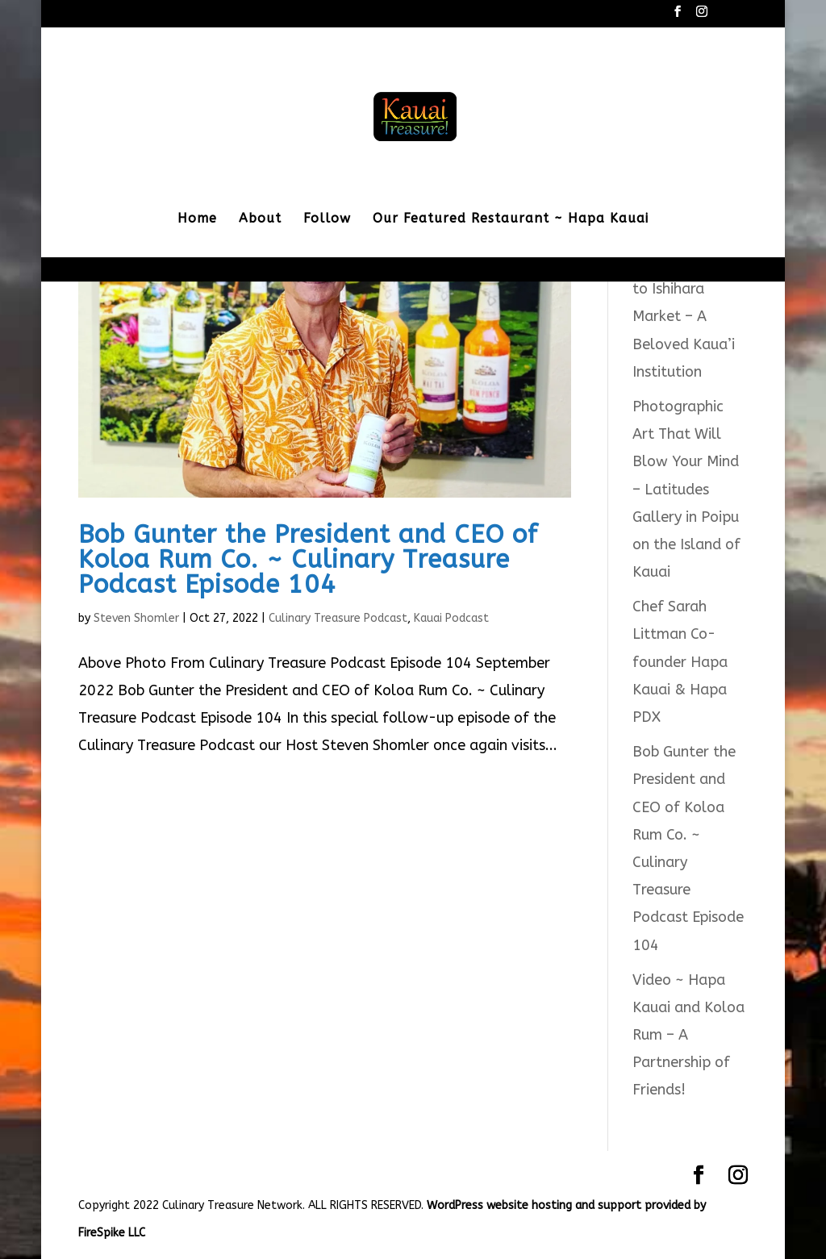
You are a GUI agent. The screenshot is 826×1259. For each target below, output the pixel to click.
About (260, 219)
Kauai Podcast (451, 618)
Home (197, 219)
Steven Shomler (136, 618)
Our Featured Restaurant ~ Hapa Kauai (511, 219)
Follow (327, 219)
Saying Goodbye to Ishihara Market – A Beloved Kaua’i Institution (686, 316)
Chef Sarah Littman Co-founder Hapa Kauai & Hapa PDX (680, 662)
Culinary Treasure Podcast (338, 618)
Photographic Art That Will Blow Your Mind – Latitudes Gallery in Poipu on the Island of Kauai (686, 489)
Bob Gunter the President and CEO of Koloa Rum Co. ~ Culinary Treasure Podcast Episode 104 (308, 559)
